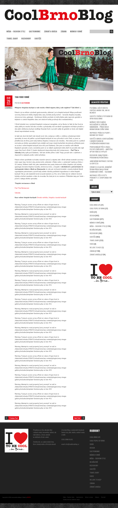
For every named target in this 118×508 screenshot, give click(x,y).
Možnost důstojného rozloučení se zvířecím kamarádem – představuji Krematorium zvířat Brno (99, 125)
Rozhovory (26, 38)
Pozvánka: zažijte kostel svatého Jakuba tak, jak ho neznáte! (100, 110)
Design (92, 215)
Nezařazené (94, 229)
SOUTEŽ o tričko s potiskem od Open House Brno (101, 117)
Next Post (77, 418)
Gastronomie (34, 31)
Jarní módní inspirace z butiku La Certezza (101, 162)
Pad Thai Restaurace (22, 188)
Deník (92, 212)
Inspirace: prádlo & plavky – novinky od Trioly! (100, 133)
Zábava (64, 31)
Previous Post (13, 418)
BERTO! (29, 497)
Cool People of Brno (97, 208)
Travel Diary (12, 38)
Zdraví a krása (50, 31)
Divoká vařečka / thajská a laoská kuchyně (51, 197)
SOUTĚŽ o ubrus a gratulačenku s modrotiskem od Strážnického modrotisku (101, 141)
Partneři (103, 497)
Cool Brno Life (95, 205)
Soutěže (37, 38)
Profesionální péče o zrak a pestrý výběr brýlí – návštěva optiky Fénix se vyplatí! (101, 149)
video (92, 244)
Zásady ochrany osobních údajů (71, 499)
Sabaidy (17, 193)
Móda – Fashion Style (15, 31)
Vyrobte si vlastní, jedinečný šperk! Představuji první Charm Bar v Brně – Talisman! (101, 169)
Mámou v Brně (76, 31)
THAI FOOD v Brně (22, 97)
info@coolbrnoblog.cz (72, 444)
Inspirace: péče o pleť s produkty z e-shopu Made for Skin (101, 177)
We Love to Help (95, 247)
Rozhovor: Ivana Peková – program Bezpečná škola (99, 156)
